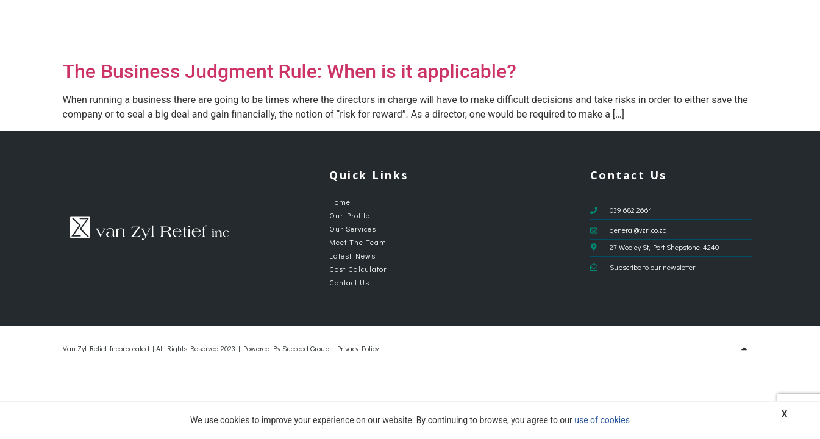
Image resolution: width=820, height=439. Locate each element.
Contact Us (735, 28)
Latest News (604, 28)
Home (359, 28)
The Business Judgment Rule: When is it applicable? (289, 71)
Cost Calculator (671, 28)
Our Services (465, 28)
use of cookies (602, 420)
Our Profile (402, 28)
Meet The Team (538, 28)
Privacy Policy (358, 348)
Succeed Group (305, 348)
